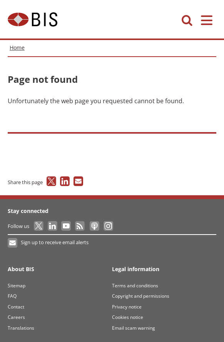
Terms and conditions (135, 285)
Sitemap (16, 285)
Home (17, 47)
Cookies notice (127, 317)
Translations (21, 328)
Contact (16, 306)
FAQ (12, 296)
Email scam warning (133, 328)
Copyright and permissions (140, 296)
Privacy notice (127, 306)
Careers (16, 317)
